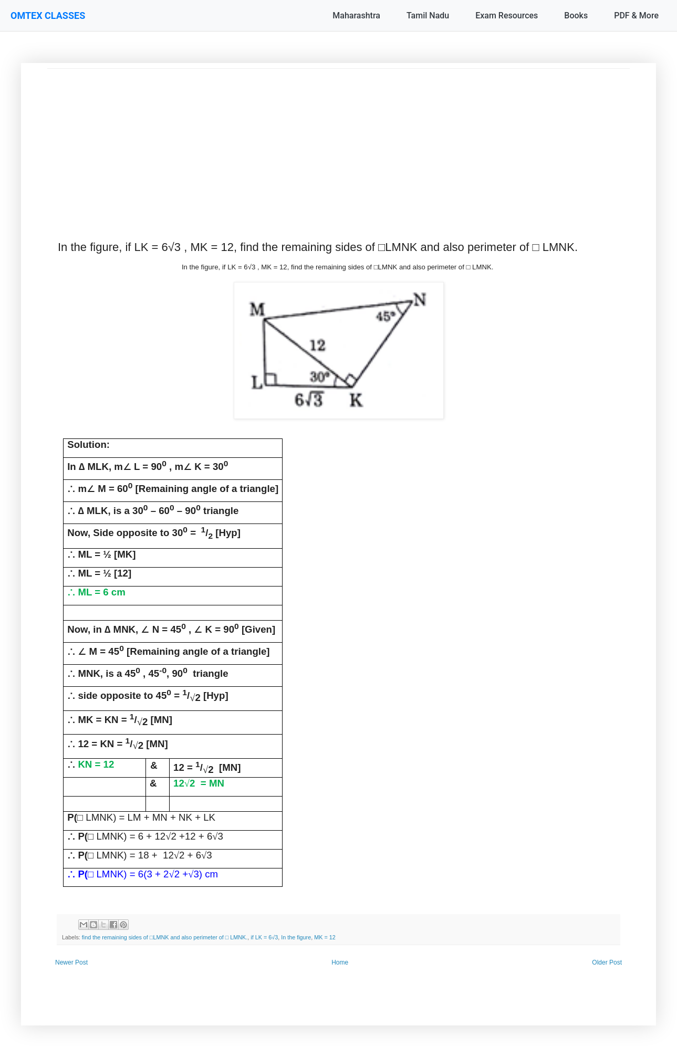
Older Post (607, 962)
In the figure (296, 937)
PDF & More (636, 15)
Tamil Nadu (428, 15)
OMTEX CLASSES (48, 15)
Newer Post (71, 962)
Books (576, 15)
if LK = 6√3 (264, 937)
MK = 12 (325, 937)
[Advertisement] (338, 142)
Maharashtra (356, 15)
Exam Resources (506, 15)
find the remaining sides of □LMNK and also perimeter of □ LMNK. (165, 937)
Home (339, 962)
